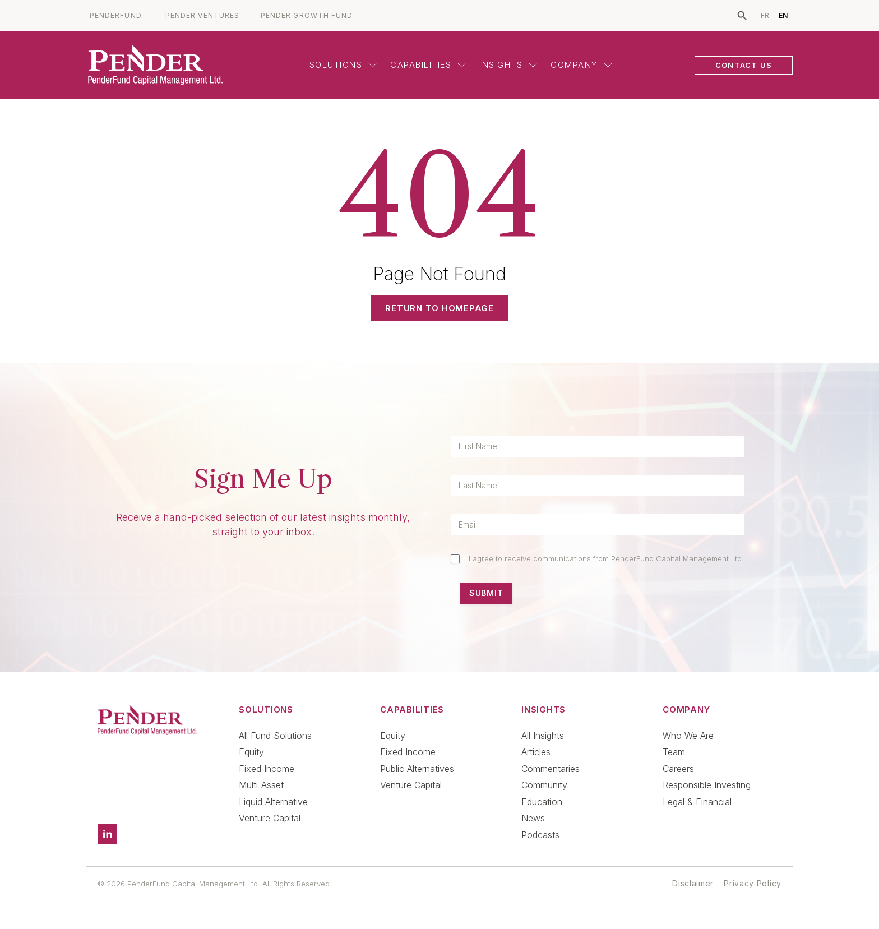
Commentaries (550, 768)
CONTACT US (743, 65)
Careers (678, 768)
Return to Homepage (439, 308)
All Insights (542, 735)
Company (581, 64)
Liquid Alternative (273, 801)
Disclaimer (693, 883)
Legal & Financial (697, 801)
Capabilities (428, 64)
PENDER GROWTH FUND (307, 16)
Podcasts (540, 834)
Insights (508, 64)
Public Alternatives (417, 768)
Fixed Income (266, 768)
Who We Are (688, 735)
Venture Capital (269, 818)
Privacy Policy (752, 883)
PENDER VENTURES (202, 16)
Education (541, 801)
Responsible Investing (707, 785)
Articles (535, 751)
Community (544, 785)
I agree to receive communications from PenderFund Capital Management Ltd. (606, 558)
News (533, 818)
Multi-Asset (261, 785)
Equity (251, 751)
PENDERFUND (116, 16)
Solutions (343, 64)
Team (674, 751)
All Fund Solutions (275, 735)
